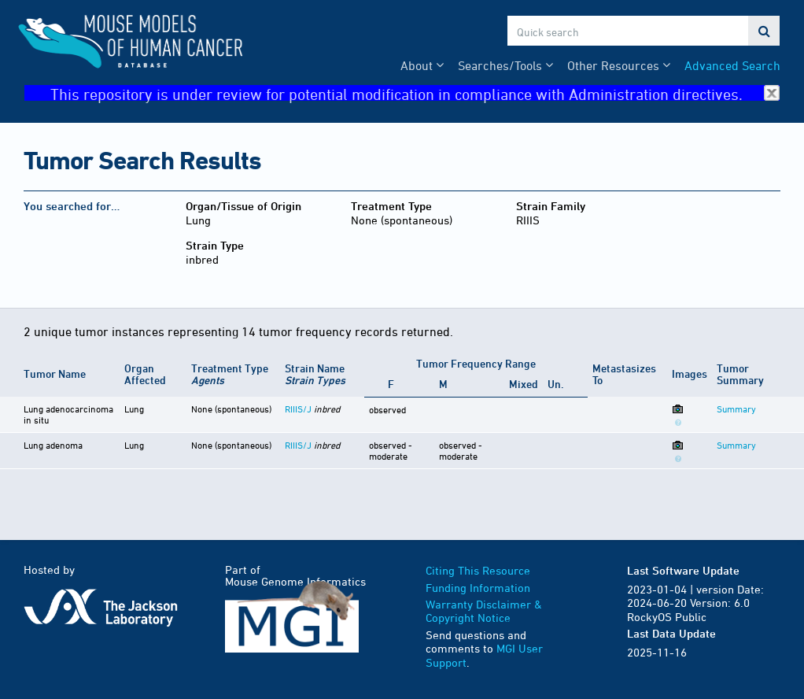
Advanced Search (732, 65)
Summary (736, 408)
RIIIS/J (298, 408)
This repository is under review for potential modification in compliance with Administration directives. (415, 93)
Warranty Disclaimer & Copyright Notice (484, 611)
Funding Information (478, 587)
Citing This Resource (478, 570)
